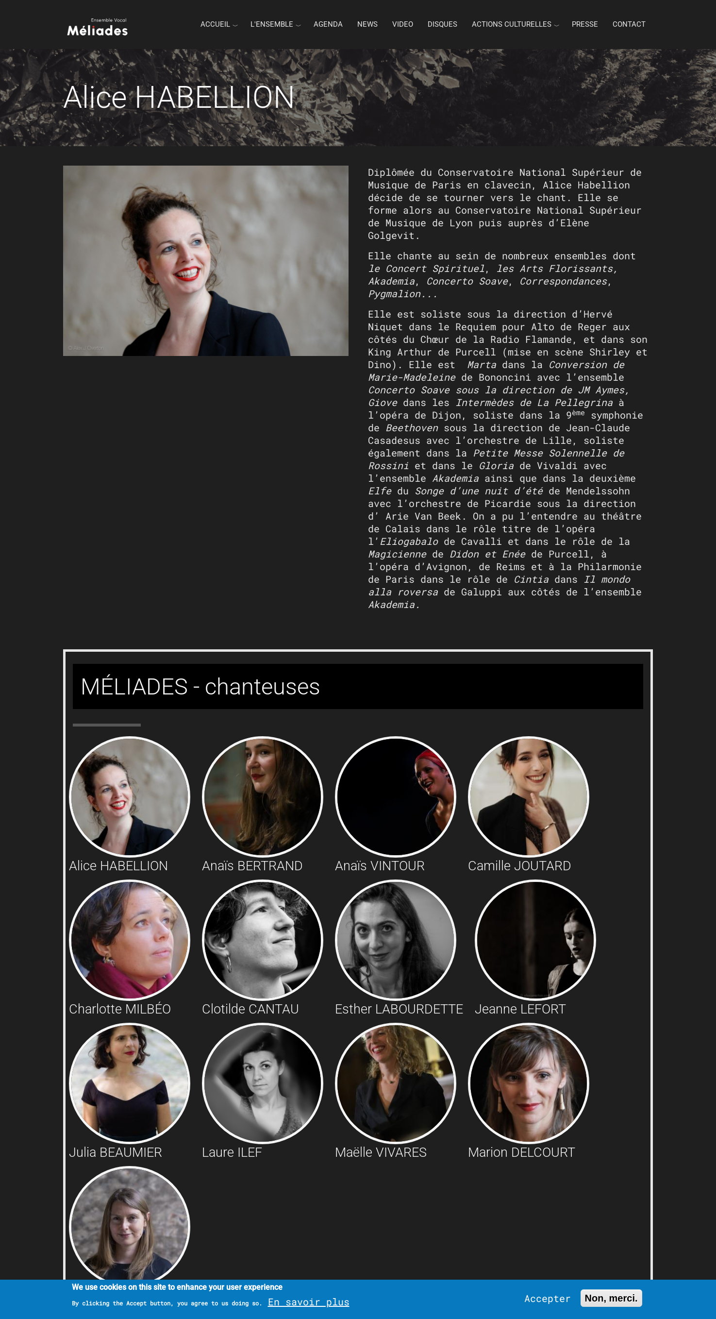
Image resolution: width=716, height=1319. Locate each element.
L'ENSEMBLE (271, 24)
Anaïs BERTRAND (252, 866)
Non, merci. (611, 1298)
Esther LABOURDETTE (399, 1009)
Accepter (547, 1298)
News (367, 24)
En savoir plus (309, 1301)
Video (402, 24)
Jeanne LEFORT (520, 1009)
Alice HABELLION (118, 866)
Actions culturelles (511, 24)
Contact (629, 24)
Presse (585, 24)
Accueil (215, 24)
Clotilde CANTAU (250, 1009)
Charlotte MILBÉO (120, 1009)
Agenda (328, 24)
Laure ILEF (232, 1152)
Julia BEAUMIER (115, 1152)
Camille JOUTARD (519, 866)
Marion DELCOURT (521, 1152)
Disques (442, 24)
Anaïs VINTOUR (380, 866)
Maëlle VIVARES (381, 1152)
